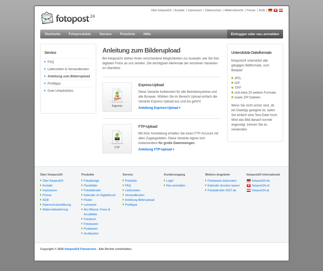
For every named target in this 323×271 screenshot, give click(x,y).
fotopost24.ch (261, 185)
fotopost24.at (260, 190)
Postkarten (91, 228)
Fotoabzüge (91, 180)
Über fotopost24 (161, 10)
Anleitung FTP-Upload (155, 149)
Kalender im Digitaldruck (100, 195)
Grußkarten (91, 233)
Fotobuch (90, 219)
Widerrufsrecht (233, 10)
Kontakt (180, 10)
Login (170, 180)
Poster (88, 199)
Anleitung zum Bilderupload (69, 76)
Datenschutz (213, 10)
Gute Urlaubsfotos (60, 91)
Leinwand (90, 204)
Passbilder (90, 185)
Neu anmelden (176, 185)
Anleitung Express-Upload (158, 108)
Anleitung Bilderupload (139, 199)
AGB (262, 10)
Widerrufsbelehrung (55, 209)
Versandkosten (135, 195)
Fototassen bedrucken (222, 180)
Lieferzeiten (132, 190)
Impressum (195, 10)
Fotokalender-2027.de (222, 190)
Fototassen (91, 223)
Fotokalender (92, 190)
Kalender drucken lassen (224, 185)
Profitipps (54, 83)
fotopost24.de (261, 180)
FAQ (51, 62)
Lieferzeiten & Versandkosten (68, 69)
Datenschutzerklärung (57, 204)
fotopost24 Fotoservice (80, 248)
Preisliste (131, 180)
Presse (251, 10)
